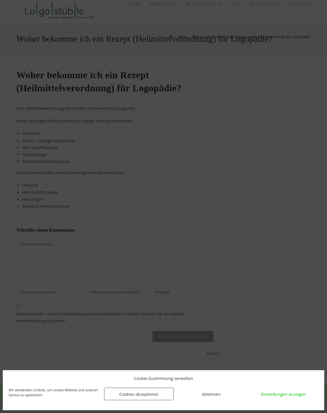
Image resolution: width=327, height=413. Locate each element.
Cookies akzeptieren (139, 394)
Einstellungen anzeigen (283, 394)
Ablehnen (211, 394)
